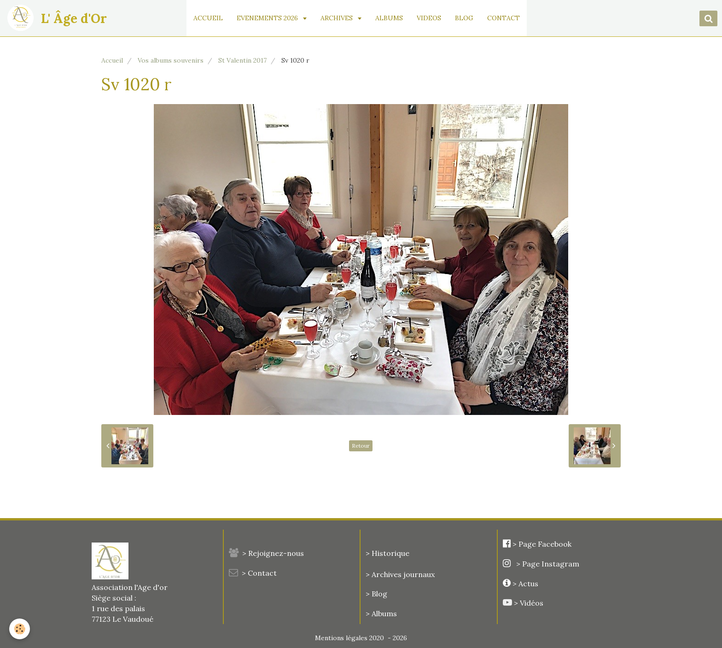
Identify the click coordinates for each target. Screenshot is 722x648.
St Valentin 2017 (242, 60)
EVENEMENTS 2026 (268, 18)
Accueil (112, 60)
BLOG (464, 18)
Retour (361, 445)
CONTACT (503, 18)
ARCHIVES (337, 18)
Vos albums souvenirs (171, 60)
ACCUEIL (208, 18)
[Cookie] (19, 629)
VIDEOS (429, 18)
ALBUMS (389, 18)
